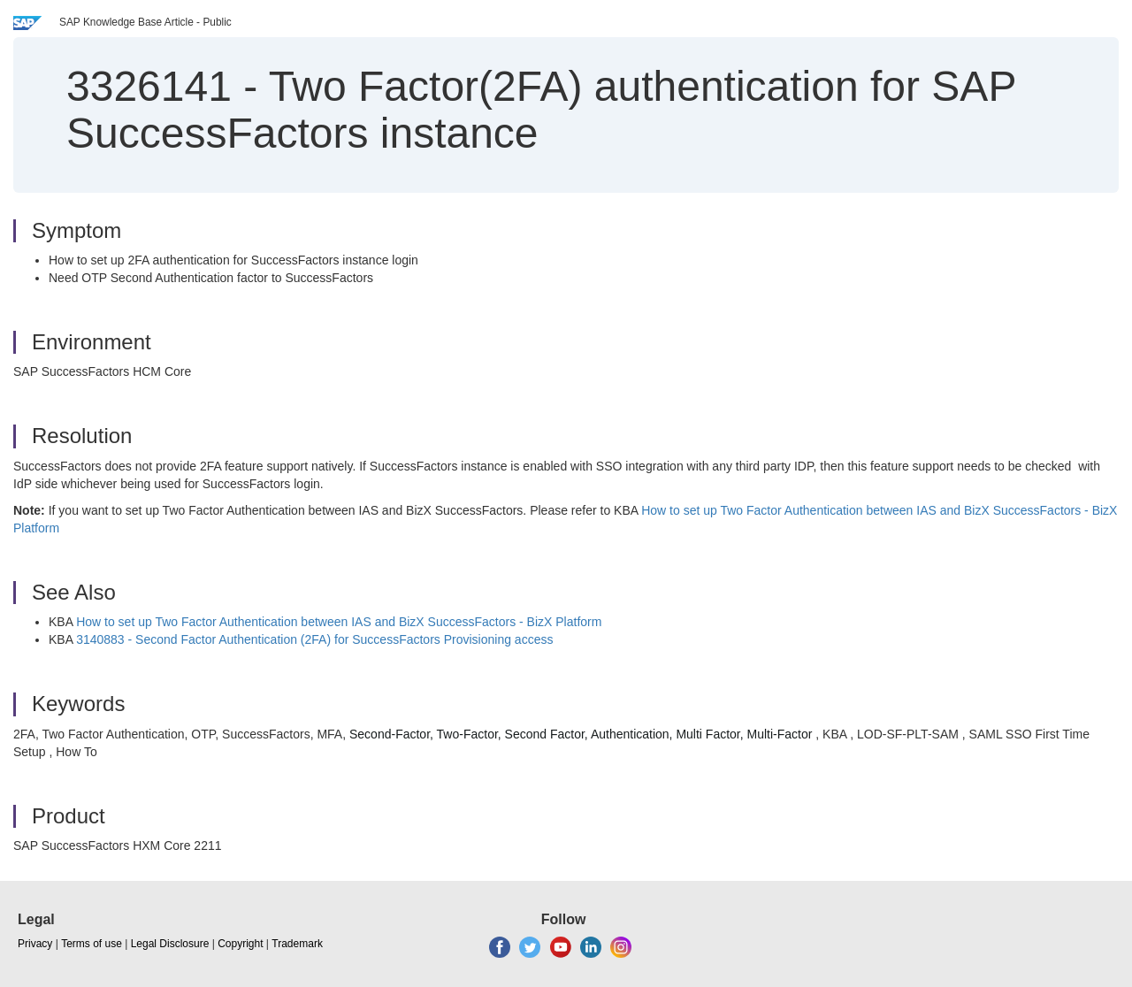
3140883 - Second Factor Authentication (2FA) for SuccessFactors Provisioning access (314, 639)
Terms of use (91, 943)
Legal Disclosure (170, 943)
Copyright (240, 943)
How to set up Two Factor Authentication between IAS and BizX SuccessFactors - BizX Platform (338, 622)
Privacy (35, 943)
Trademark (297, 943)
